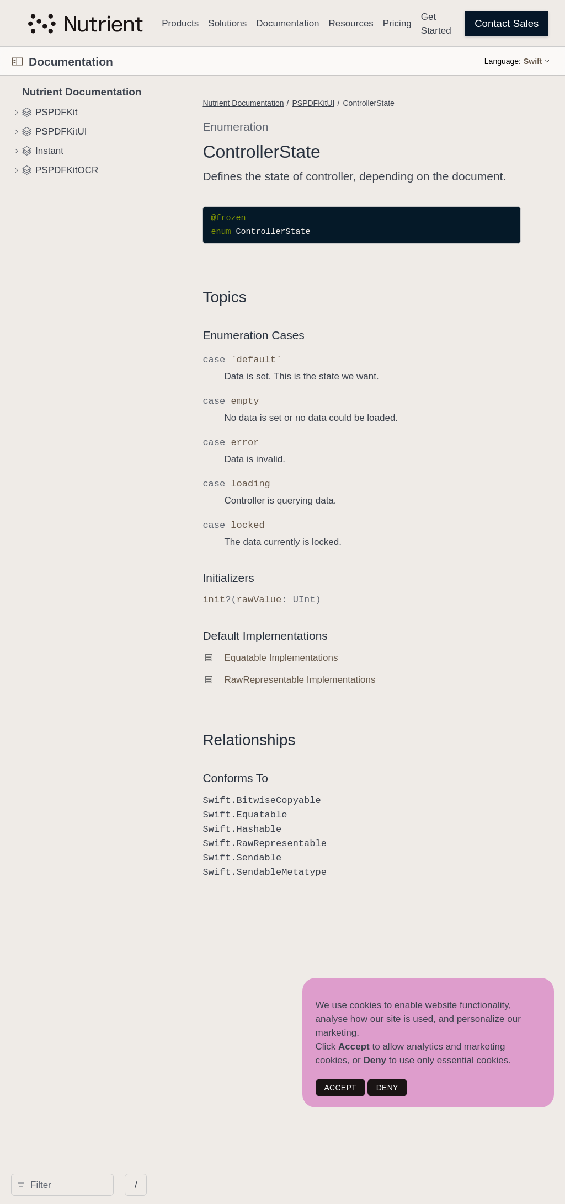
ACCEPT (340, 1087)
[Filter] (97, 1184)
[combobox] (97, 1185)
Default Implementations (327, 651)
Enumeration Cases (315, 351)
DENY (387, 1087)
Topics (286, 313)
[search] (93, 1185)
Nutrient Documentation (305, 103)
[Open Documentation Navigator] (17, 61)
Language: (502, 61)
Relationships (311, 755)
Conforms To (298, 794)
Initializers (290, 593)
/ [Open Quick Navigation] (198, 1185)
